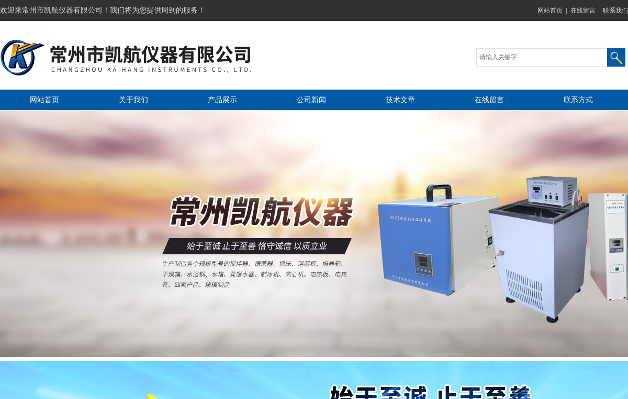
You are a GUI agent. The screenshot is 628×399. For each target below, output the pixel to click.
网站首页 (550, 10)
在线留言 (583, 10)
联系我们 (615, 10)
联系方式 (578, 100)
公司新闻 (311, 100)
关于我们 (133, 100)
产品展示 (222, 100)
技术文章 (400, 100)
